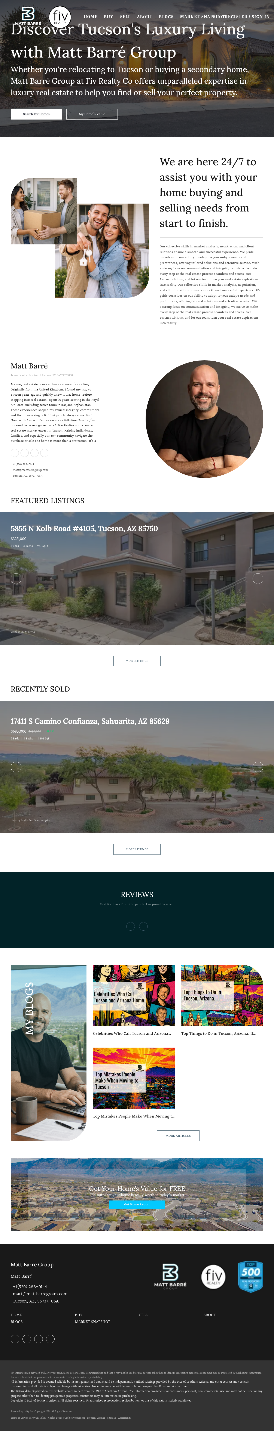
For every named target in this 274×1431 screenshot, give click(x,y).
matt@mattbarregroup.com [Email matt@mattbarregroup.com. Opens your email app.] (30, 470)
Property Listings (96, 1418)
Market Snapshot (202, 17)
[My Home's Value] (92, 114)
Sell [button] (125, 17)
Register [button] (236, 17)
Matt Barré (29, 365)
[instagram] (34, 453)
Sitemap (111, 1418)
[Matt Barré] (204, 419)
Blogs (166, 17)
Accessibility (124, 1418)
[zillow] (24, 453)
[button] (28, 17)
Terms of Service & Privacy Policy (28, 1418)
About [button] (145, 17)
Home (91, 17)
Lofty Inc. (29, 1412)
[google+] (44, 453)
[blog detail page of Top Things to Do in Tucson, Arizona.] (222, 1001)
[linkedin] (14, 453)
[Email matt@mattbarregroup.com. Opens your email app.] (39, 1294)
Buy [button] (109, 17)
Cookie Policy (55, 1418)
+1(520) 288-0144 (23, 465)
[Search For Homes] (36, 114)
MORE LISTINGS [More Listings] (137, 661)
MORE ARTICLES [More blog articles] (178, 1136)
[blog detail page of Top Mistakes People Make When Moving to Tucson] (134, 1084)
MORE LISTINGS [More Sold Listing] (137, 849)
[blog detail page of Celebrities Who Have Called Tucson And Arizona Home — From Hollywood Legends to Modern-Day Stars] (134, 1001)
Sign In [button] (261, 17)
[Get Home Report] (137, 1204)
